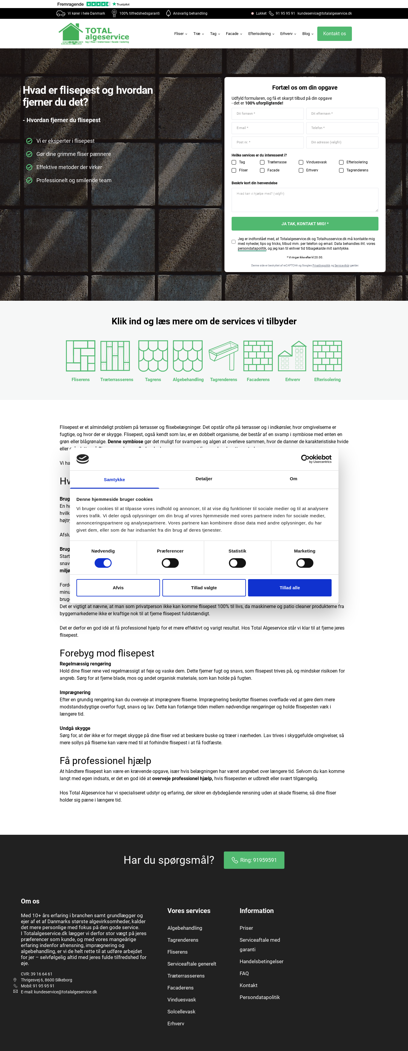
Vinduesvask (316, 162)
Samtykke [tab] (114, 479)
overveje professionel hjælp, (182, 778)
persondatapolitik (252, 248)
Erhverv (288, 33)
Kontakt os (334, 33)
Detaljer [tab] (204, 478)
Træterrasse (277, 162)
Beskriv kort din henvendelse (254, 183)
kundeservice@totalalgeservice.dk (325, 13)
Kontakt (249, 985)
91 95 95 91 (282, 13)
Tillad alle (290, 587)
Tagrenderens (357, 170)
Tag (215, 33)
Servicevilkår (342, 265)
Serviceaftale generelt (191, 964)
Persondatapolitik (260, 997)
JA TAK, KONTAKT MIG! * (305, 223)
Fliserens (177, 952)
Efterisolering (261, 33)
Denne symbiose (125, 441)
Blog (308, 33)
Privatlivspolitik (321, 265)
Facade (234, 33)
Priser (246, 928)
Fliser (181, 33)
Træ (199, 33)
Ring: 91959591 (254, 860)
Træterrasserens (186, 976)
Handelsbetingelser (262, 961)
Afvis (118, 587)
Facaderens (180, 988)
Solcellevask (181, 1012)
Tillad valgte (204, 587)
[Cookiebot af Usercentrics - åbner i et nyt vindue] (305, 459)
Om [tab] (293, 478)
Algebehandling (184, 928)
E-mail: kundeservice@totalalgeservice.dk (59, 991)
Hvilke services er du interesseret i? (259, 155)
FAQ (244, 973)
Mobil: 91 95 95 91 (38, 986)
